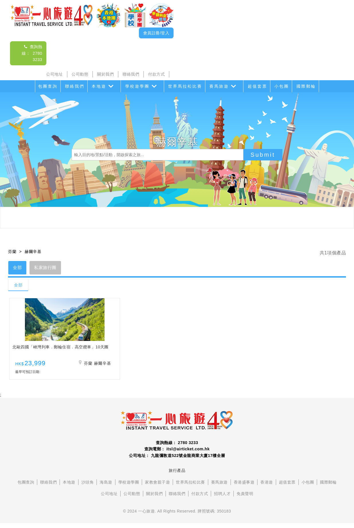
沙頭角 (87, 487)
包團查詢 (48, 86)
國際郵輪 (306, 86)
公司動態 (80, 74)
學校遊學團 (137, 86)
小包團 (281, 86)
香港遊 (266, 487)
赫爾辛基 (33, 251)
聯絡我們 (131, 74)
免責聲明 (245, 498)
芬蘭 (12, 251)
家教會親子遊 (157, 487)
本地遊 (99, 86)
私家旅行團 (49, 268)
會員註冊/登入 (156, 33)
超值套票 (257, 86)
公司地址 (54, 74)
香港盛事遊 (244, 487)
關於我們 (105, 74)
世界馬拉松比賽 (185, 86)
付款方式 (156, 74)
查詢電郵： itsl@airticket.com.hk (177, 454)
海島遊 (106, 487)
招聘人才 (222, 498)
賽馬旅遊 (219, 86)
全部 (18, 268)
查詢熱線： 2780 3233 (32, 53)
